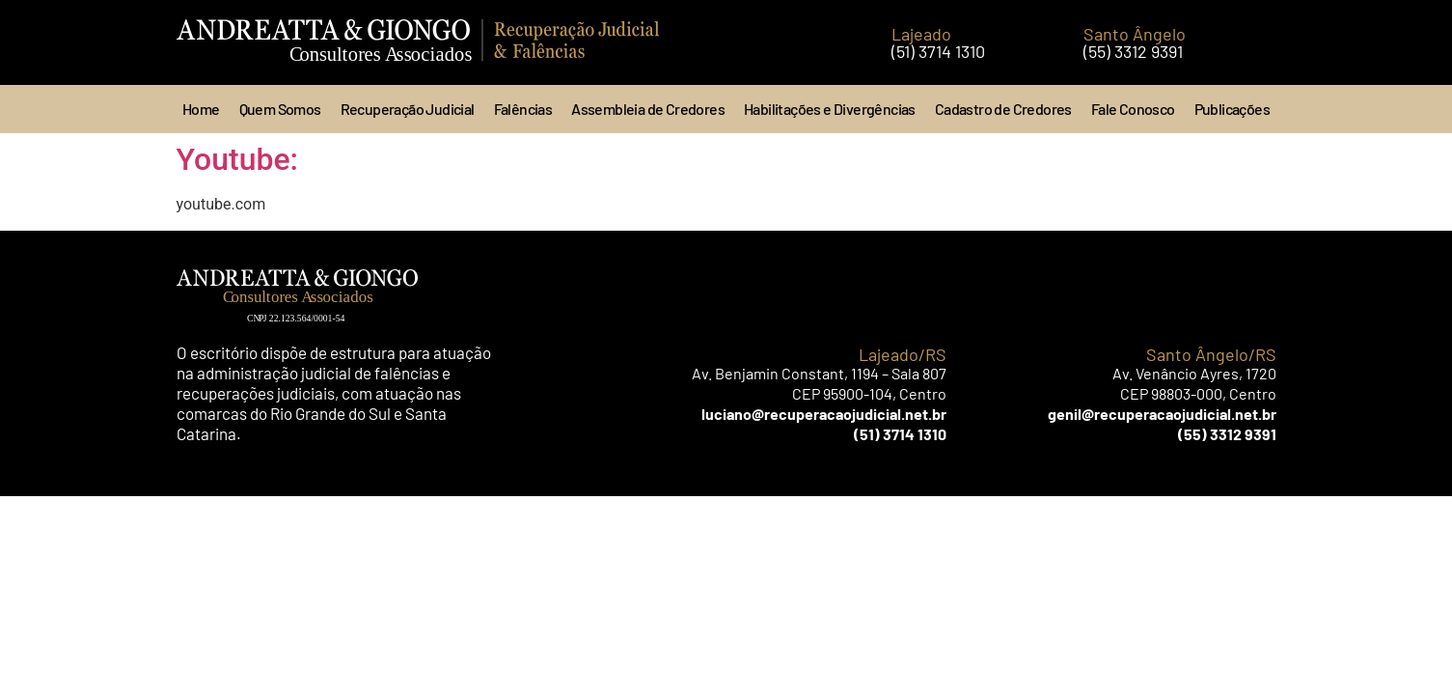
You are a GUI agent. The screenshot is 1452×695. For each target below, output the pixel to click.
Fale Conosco (1133, 108)
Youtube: (238, 159)
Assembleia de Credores (648, 108)
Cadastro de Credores (1003, 108)
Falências (523, 108)
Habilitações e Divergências (830, 108)
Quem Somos (280, 108)
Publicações (1232, 108)
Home (201, 108)
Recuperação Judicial (408, 108)
